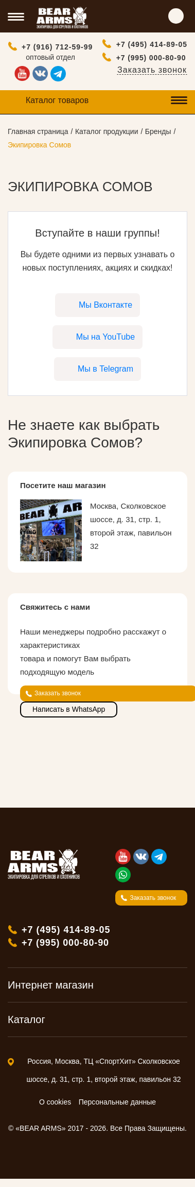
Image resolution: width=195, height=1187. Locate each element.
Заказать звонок (152, 69)
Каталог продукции (106, 131)
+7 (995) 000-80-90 (151, 58)
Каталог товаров (57, 100)
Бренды (158, 131)
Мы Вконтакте (105, 304)
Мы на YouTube (105, 336)
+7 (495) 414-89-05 (151, 44)
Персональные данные (117, 1102)
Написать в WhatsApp (68, 709)
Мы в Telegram (105, 368)
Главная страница (38, 131)
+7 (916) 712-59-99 (57, 47)
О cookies (55, 1102)
